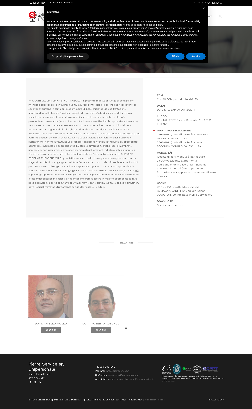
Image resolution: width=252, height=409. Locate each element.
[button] (126, 328)
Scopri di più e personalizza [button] (68, 56)
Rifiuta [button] (175, 56)
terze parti (99, 28)
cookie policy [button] (155, 24)
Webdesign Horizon (155, 400)
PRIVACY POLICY (216, 400)
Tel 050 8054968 (36, 3)
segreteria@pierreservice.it (123, 375)
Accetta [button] (195, 56)
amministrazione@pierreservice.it (135, 379)
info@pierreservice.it (117, 370)
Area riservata (213, 3)
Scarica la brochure (170, 205)
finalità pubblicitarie (84, 34)
